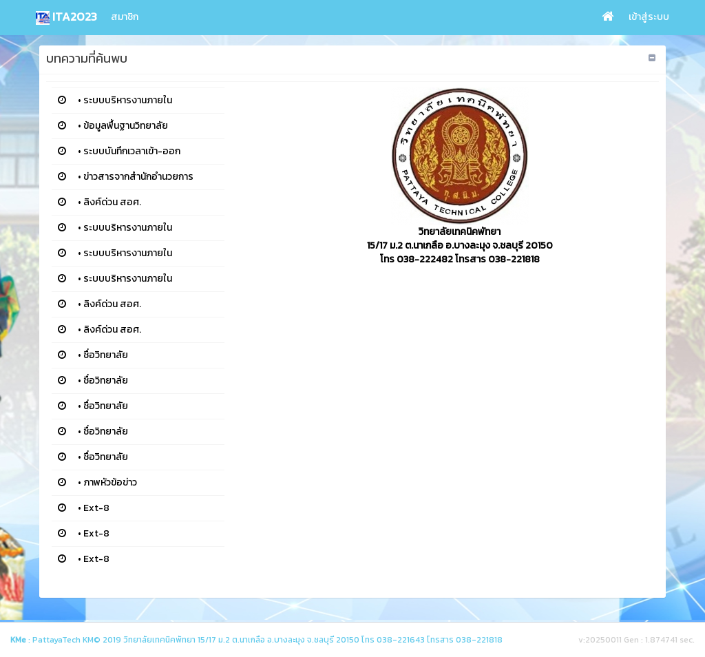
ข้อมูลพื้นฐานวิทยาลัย (125, 125)
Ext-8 (96, 508)
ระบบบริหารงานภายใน (127, 100)
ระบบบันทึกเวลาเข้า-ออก (131, 151)
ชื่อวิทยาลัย (105, 355)
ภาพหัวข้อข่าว (110, 482)
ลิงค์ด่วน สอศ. (112, 202)
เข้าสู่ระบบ (649, 17)
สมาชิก (124, 17)
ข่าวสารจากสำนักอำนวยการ (138, 176)
